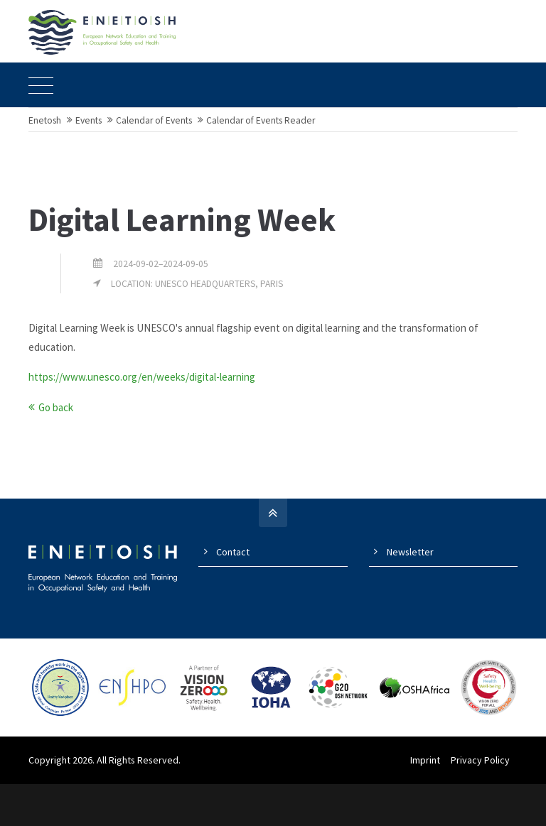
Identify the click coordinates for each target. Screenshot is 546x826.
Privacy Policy (488, 801)
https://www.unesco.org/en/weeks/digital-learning (141, 419)
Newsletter (410, 594)
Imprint (433, 801)
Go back (55, 450)
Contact (233, 594)
